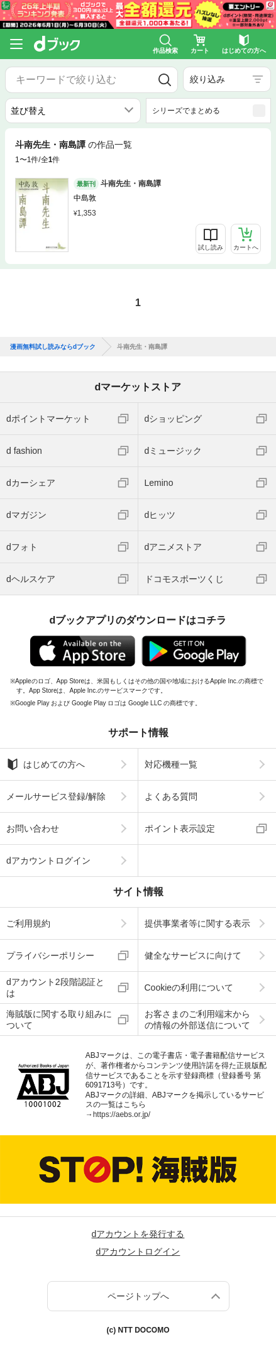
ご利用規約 (28, 923)
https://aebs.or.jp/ (121, 1114)
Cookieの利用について (189, 987)
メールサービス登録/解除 (56, 796)
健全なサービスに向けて (193, 955)
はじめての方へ (45, 764)
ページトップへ (138, 1296)
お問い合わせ (32, 828)
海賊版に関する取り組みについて (59, 1019)
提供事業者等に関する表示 (197, 923)
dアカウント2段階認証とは (55, 987)
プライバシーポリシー (50, 955)
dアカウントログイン (48, 861)
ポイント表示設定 (180, 828)
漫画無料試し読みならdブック (53, 347)
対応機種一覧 (171, 764)
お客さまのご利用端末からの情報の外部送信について (197, 1019)
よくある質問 (171, 796)
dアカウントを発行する (138, 1234)
